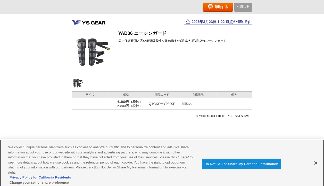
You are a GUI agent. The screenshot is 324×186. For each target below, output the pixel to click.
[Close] (315, 164)
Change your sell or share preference (39, 184)
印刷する (221, 7)
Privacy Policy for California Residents (40, 179)
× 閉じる (243, 7)
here (184, 158)
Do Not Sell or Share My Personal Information (241, 165)
